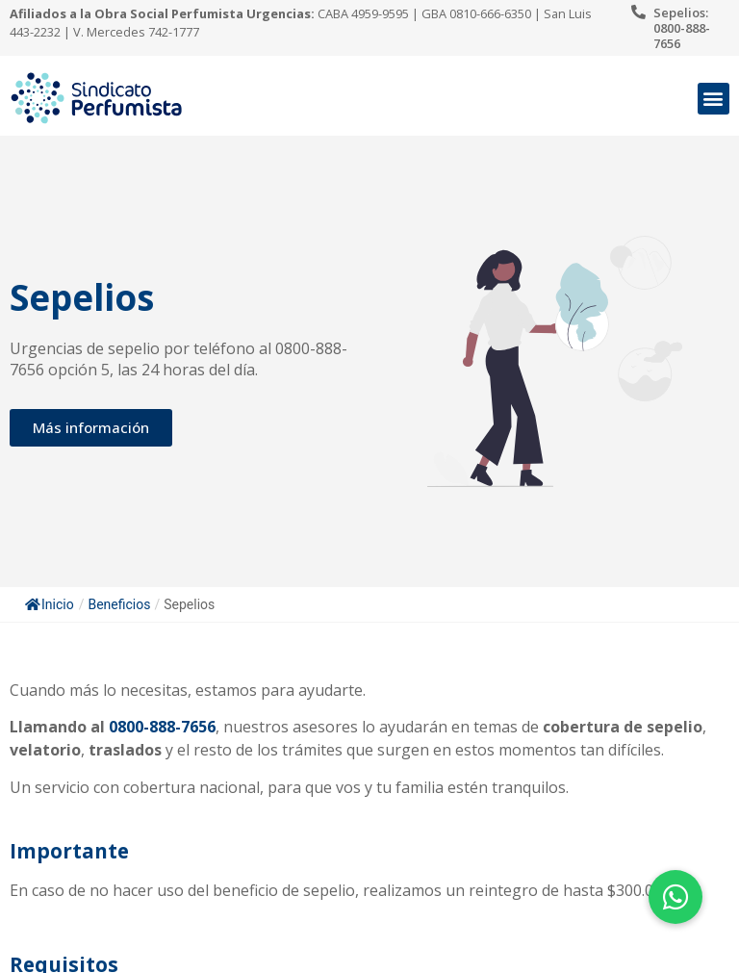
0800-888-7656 (162, 726)
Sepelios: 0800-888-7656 (681, 28)
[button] (713, 99)
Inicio (49, 604)
